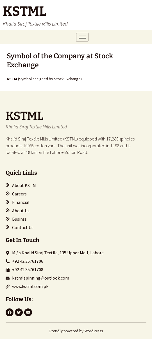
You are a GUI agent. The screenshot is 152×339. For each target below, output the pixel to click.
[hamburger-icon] (82, 37)
